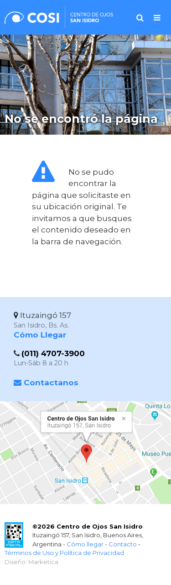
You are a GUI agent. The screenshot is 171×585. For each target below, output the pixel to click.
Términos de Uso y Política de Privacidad (64, 552)
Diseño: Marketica (31, 561)
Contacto (123, 544)
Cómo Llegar (40, 334)
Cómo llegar (85, 544)
